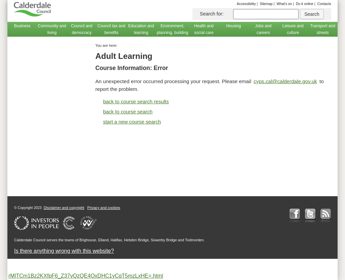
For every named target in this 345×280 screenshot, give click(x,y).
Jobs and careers (263, 29)
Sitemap (266, 4)
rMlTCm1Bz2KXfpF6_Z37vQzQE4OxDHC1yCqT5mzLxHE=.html (85, 276)
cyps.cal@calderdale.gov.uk (285, 81)
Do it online (304, 4)
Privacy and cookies (103, 208)
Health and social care (204, 29)
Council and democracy (81, 29)
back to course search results (136, 101)
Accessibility (246, 4)
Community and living (52, 29)
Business (22, 26)
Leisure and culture (293, 29)
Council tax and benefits (111, 29)
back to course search (128, 111)
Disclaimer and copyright (63, 208)
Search (311, 14)
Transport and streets (322, 29)
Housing (233, 26)
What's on (284, 4)
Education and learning (141, 29)
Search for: (211, 13)
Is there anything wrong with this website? (64, 251)
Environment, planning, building (172, 29)
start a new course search (132, 122)
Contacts (324, 4)
